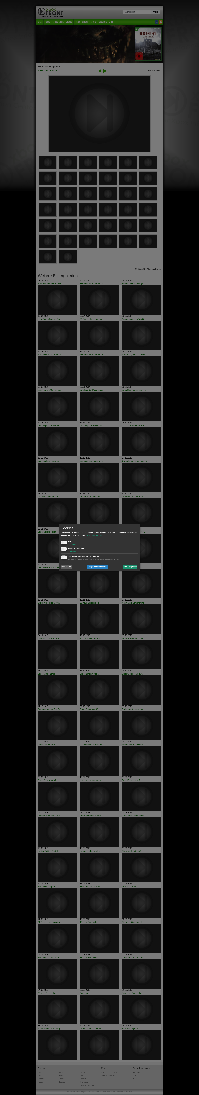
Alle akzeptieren (130, 567)
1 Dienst (72, 545)
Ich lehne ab (66, 567)
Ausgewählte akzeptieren (97, 567)
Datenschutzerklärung (94, 536)
